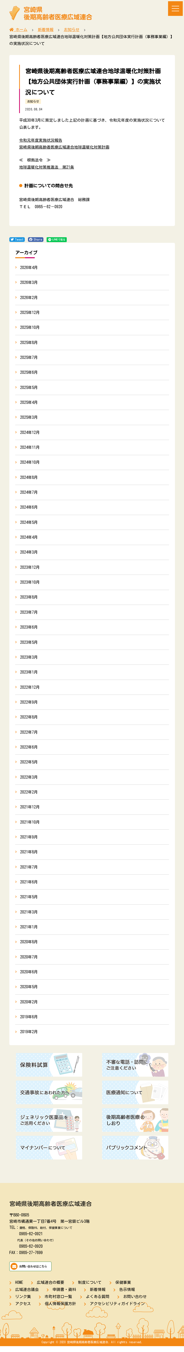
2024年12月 (30, 434)
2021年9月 (29, 841)
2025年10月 (30, 328)
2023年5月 (29, 645)
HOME (19, 1288)
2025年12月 (30, 313)
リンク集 (23, 1302)
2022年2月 (29, 796)
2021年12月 (30, 811)
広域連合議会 (27, 1295)
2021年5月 (29, 902)
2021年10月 (30, 826)
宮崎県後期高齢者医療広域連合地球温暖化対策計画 (64, 147)
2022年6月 (29, 751)
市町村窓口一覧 (58, 1302)
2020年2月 (29, 1007)
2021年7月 (29, 871)
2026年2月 (29, 298)
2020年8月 (29, 947)
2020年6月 (29, 977)
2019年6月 (29, 1022)
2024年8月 (29, 479)
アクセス (23, 1309)
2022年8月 (29, 720)
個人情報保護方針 (60, 1309)
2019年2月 (29, 1038)
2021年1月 (29, 932)
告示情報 (127, 1295)
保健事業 (123, 1288)
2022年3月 (29, 781)
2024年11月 (30, 449)
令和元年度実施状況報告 (40, 140)
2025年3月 (29, 418)
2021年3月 (29, 917)
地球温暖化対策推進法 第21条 (46, 167)
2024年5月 (29, 524)
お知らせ (33, 101)
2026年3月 (29, 283)
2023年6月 (29, 630)
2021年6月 (29, 887)
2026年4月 (29, 267)
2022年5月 (29, 766)
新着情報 (97, 1295)
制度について (90, 1288)
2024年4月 (29, 539)
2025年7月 (29, 358)
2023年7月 (29, 615)
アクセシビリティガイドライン (117, 1309)
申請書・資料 (64, 1295)
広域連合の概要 (50, 1288)
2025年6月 (29, 373)
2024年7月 (29, 494)
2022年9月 (29, 705)
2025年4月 (29, 403)
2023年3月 (29, 660)
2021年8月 (29, 856)
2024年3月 (29, 554)
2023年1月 (29, 675)
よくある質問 (97, 1302)
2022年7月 (29, 736)
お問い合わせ (135, 1302)
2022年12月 (30, 690)
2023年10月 (30, 585)
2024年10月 (30, 464)
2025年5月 (29, 388)
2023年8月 (29, 600)
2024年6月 (29, 509)
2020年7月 (29, 962)
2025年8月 (29, 343)
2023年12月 (30, 569)
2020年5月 (29, 992)
